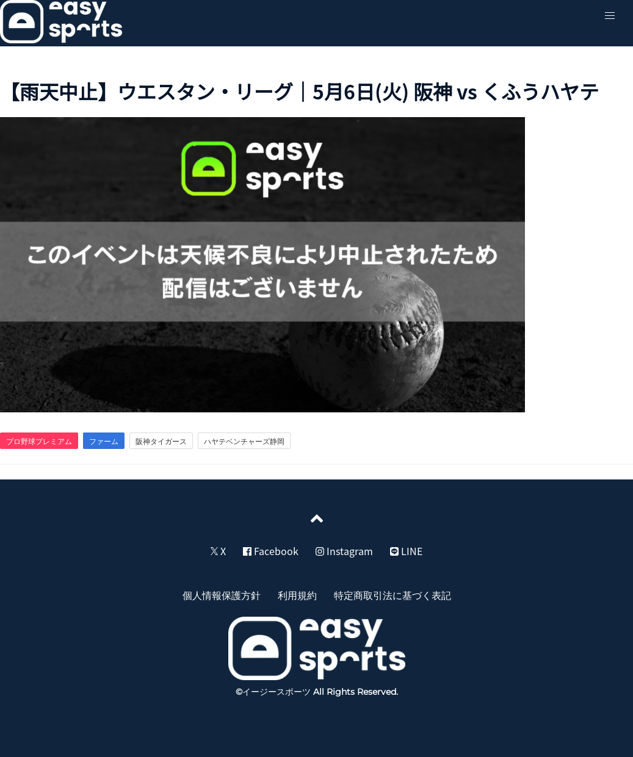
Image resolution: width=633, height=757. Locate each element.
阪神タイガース (161, 441)
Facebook (270, 551)
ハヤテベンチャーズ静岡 (244, 441)
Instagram (344, 551)
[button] (610, 16)
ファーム (103, 441)
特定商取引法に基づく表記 (392, 594)
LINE (406, 551)
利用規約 (297, 594)
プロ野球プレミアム (39, 441)
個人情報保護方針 (222, 594)
